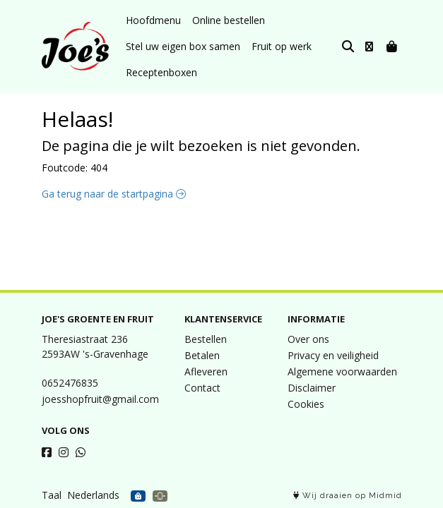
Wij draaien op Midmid (347, 495)
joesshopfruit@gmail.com (100, 399)
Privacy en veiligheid (333, 355)
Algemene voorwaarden (342, 371)
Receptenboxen (161, 72)
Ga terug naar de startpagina (114, 193)
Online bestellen (228, 20)
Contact (202, 387)
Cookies (306, 404)
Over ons (308, 339)
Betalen (202, 355)
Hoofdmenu (153, 20)
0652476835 (70, 382)
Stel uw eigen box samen (183, 46)
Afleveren (206, 371)
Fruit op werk (282, 46)
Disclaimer (312, 387)
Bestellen (205, 339)
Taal (51, 495)
